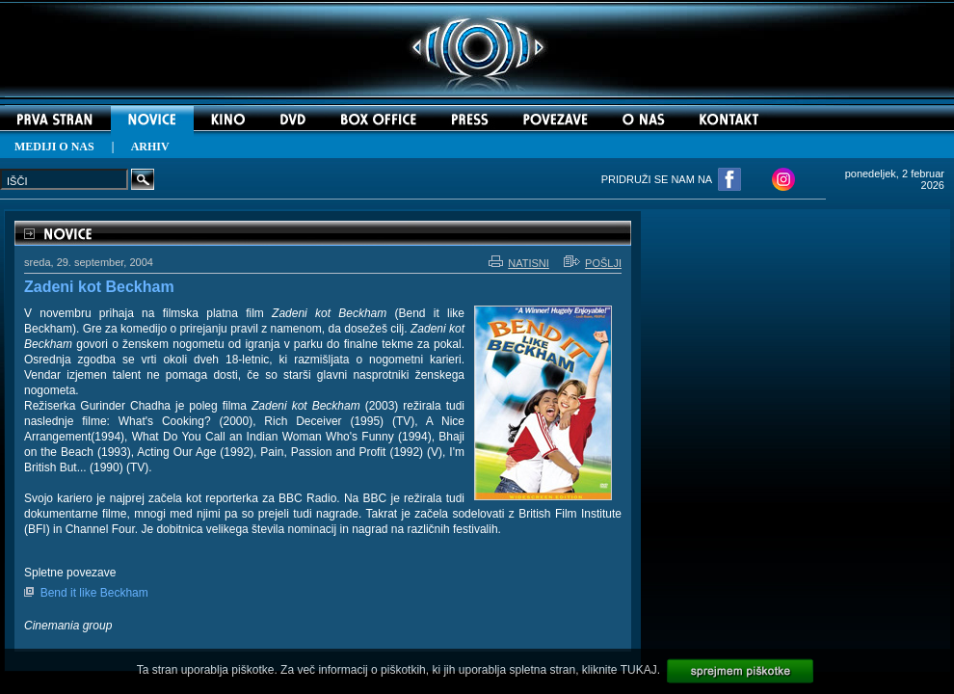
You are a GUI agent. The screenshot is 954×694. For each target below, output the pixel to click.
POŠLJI (593, 263)
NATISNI (519, 263)
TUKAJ (639, 670)
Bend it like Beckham (94, 593)
